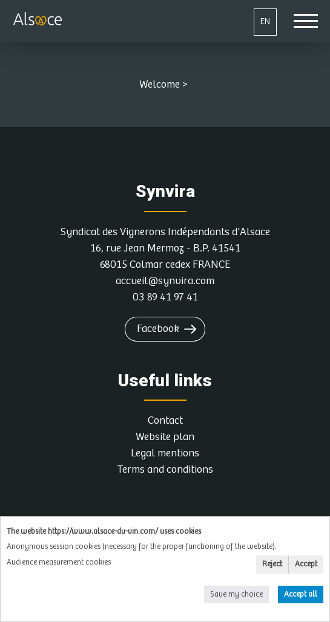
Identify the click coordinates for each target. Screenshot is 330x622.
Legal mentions (165, 453)
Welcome (159, 85)
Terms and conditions (165, 470)
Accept (306, 564)
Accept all (300, 594)
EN (265, 21)
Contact (165, 421)
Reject (272, 564)
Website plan (165, 437)
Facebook (158, 329)
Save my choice (236, 594)
